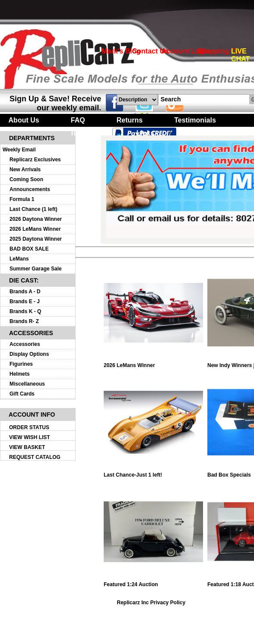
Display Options (29, 354)
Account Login (185, 51)
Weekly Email (19, 150)
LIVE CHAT (240, 55)
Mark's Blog (121, 51)
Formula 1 (22, 199)
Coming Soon (26, 179)
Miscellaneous (27, 384)
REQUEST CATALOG (34, 457)
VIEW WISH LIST (29, 437)
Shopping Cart (220, 51)
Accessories (25, 344)
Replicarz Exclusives (35, 160)
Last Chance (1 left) (33, 209)
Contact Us (150, 51)
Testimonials (195, 120)
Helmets (20, 374)
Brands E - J (25, 301)
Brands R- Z (24, 321)
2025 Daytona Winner (36, 239)
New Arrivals (25, 169)
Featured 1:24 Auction (153, 582)
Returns (130, 120)
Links (146, 133)
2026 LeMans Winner (35, 229)
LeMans (19, 259)
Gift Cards (22, 394)
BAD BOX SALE (29, 249)
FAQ (78, 120)
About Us (24, 120)
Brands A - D (25, 292)
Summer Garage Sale (36, 269)
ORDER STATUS (29, 427)
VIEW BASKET (27, 447)
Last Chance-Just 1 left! (153, 472)
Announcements (30, 189)
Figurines (21, 364)
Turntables (87, 133)
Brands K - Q (25, 311)
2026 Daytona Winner (36, 219)
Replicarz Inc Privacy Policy (151, 603)
